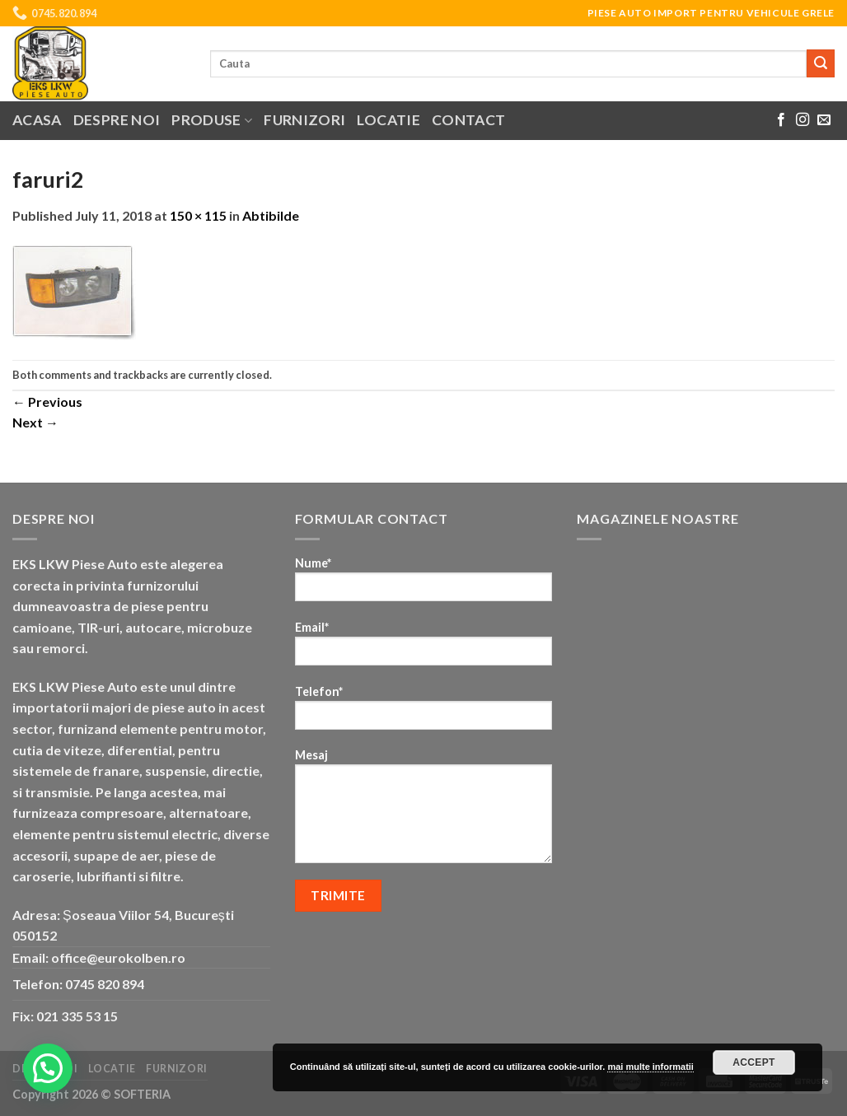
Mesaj (424, 811)
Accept (753, 1062)
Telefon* (424, 712)
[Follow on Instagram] (802, 120)
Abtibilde (270, 215)
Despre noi (117, 119)
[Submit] (821, 63)
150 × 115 (198, 215)
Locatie (388, 119)
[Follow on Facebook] (781, 120)
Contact (468, 119)
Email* (424, 648)
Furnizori (304, 119)
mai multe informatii (650, 1067)
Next (35, 422)
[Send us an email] (824, 120)
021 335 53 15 (77, 1016)
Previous (47, 401)
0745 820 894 (104, 984)
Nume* (424, 584)
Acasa (37, 119)
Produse (211, 119)
